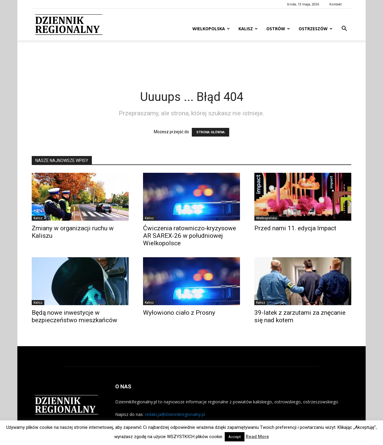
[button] (344, 29)
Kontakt (335, 4)
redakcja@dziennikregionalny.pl (175, 414)
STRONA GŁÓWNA (210, 132)
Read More (257, 436)
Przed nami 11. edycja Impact (295, 228)
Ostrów (278, 28)
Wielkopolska (211, 28)
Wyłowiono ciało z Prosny (179, 312)
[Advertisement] (191, 61)
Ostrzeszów (315, 28)
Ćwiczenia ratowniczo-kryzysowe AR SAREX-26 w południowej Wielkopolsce (189, 236)
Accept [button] (234, 437)
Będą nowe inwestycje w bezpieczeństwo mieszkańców (74, 316)
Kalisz (248, 28)
